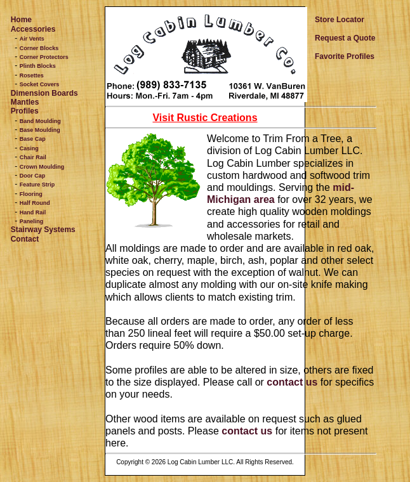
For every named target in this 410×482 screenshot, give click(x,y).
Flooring (31, 194)
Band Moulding (40, 121)
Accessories (33, 29)
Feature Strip (37, 184)
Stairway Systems (43, 229)
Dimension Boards (44, 93)
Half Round (35, 203)
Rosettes (32, 75)
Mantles (25, 102)
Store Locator (339, 19)
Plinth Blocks (38, 66)
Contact (25, 239)
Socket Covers (40, 84)
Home (21, 19)
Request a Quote (345, 38)
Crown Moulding (42, 167)
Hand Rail (33, 212)
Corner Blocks (39, 48)
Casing (29, 148)
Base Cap (33, 139)
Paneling (32, 221)
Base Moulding (40, 130)
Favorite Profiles (344, 56)
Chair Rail (33, 157)
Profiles (25, 111)
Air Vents (32, 39)
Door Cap (33, 176)
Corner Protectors (44, 57)
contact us (292, 382)
